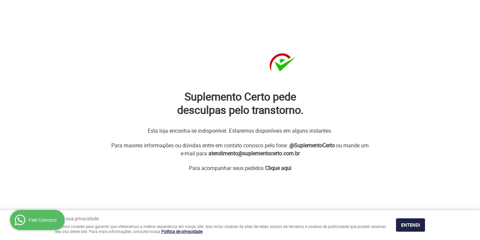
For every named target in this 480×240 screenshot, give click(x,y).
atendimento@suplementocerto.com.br (254, 153)
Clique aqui (278, 168)
